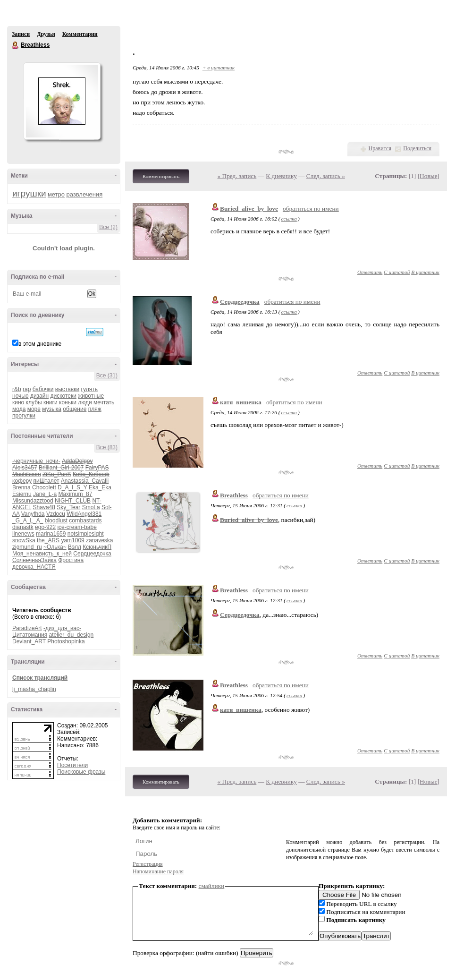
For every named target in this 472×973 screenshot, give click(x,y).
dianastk (23, 527)
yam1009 (72, 540)
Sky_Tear (68, 507)
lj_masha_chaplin (34, 689)
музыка (51, 409)
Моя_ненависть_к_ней (42, 553)
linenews (23, 533)
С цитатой (397, 272)
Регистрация (148, 864)
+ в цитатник (218, 67)
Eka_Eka (100, 487)
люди (85, 402)
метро (56, 194)
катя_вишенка (240, 402)
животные (91, 396)
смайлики (212, 885)
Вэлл (74, 547)
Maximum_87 (75, 494)
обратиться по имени (311, 208)
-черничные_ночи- (36, 461)
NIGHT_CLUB (73, 500)
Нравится (380, 148)
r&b (16, 389)
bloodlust (56, 520)
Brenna (21, 487)
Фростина (71, 560)
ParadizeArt (27, 628)
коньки (67, 402)
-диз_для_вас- (62, 628)
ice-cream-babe (76, 527)
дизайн (39, 396)
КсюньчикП (97, 547)
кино (18, 402)
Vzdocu (55, 514)
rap (27, 389)
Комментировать (161, 176)
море (34, 409)
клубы (34, 402)
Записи (21, 34)
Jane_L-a (45, 494)
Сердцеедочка (92, 553)
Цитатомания (29, 635)
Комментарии (80, 34)
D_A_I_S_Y (72, 487)
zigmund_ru (27, 547)
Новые (428, 175)
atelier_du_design (71, 635)
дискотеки (63, 396)
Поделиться (417, 148)
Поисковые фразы (81, 771)
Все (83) (107, 447)
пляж (94, 409)
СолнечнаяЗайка (34, 560)
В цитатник (425, 272)
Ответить (369, 272)
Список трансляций (39, 677)
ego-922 (45, 527)
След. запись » (325, 175)
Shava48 (44, 507)
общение (74, 409)
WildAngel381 (84, 514)
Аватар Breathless (61, 101)
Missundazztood (32, 500)
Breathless (15, 45)
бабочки (43, 389)
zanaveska (99, 540)
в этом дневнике (39, 344)
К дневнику (281, 175)
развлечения (84, 194)
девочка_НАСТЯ (34, 566)
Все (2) (108, 227)
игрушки (29, 193)
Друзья (46, 34)
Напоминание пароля (158, 871)
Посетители (72, 765)
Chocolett (44, 487)
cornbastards (85, 520)
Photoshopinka (65, 641)
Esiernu (22, 494)
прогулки (23, 415)
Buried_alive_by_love (249, 208)
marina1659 (51, 533)
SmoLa (91, 507)
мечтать (103, 402)
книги (50, 402)
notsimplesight (85, 533)
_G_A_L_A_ (27, 520)
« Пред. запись (237, 175)
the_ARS (48, 540)
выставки (67, 389)
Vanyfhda (33, 514)
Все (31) (107, 375)
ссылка (289, 219)
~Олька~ (55, 547)
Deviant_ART (29, 641)
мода (18, 409)
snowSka (23, 540)
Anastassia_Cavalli (85, 481)
